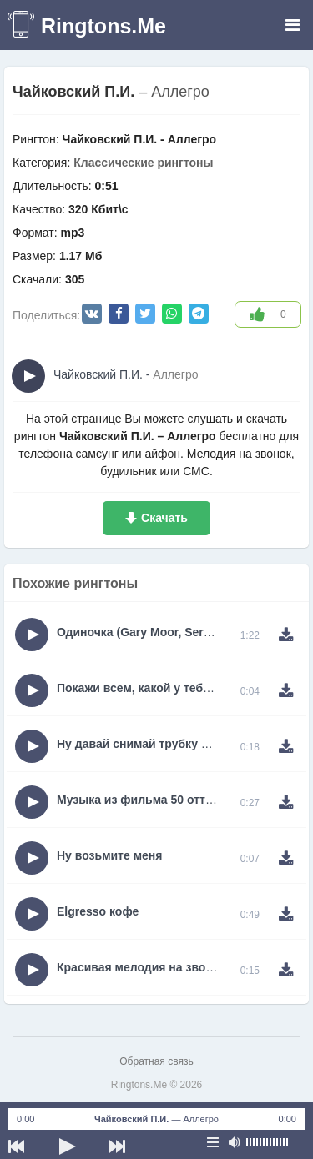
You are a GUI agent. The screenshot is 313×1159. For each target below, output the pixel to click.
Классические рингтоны (143, 162)
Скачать (164, 517)
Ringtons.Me (103, 26)
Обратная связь (156, 1061)
